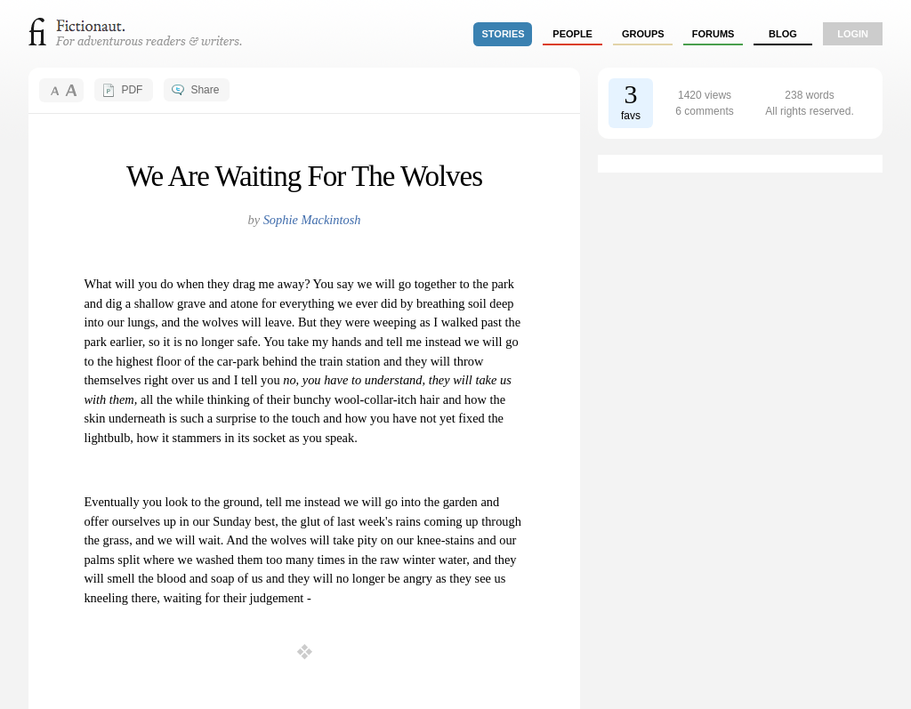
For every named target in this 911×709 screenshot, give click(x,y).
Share (204, 90)
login (852, 33)
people (572, 33)
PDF (131, 90)
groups (643, 33)
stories (503, 33)
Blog (783, 33)
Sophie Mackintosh (312, 220)
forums (713, 33)
